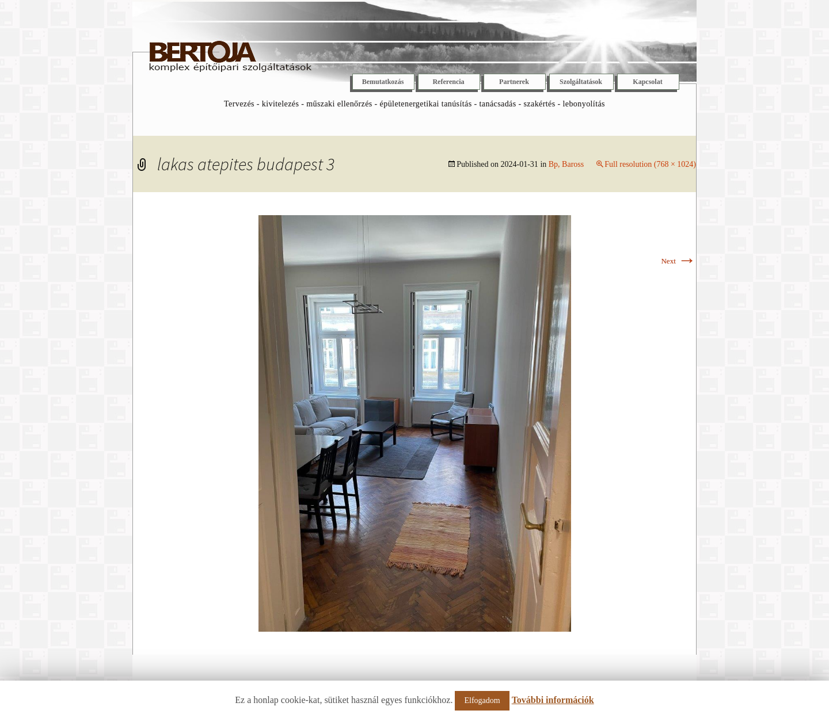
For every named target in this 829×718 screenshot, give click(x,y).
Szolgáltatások (581, 82)
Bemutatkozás (383, 82)
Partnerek (514, 82)
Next (678, 261)
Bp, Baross (566, 164)
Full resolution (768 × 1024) (650, 164)
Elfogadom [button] (482, 700)
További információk (553, 700)
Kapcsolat (647, 82)
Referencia (448, 82)
